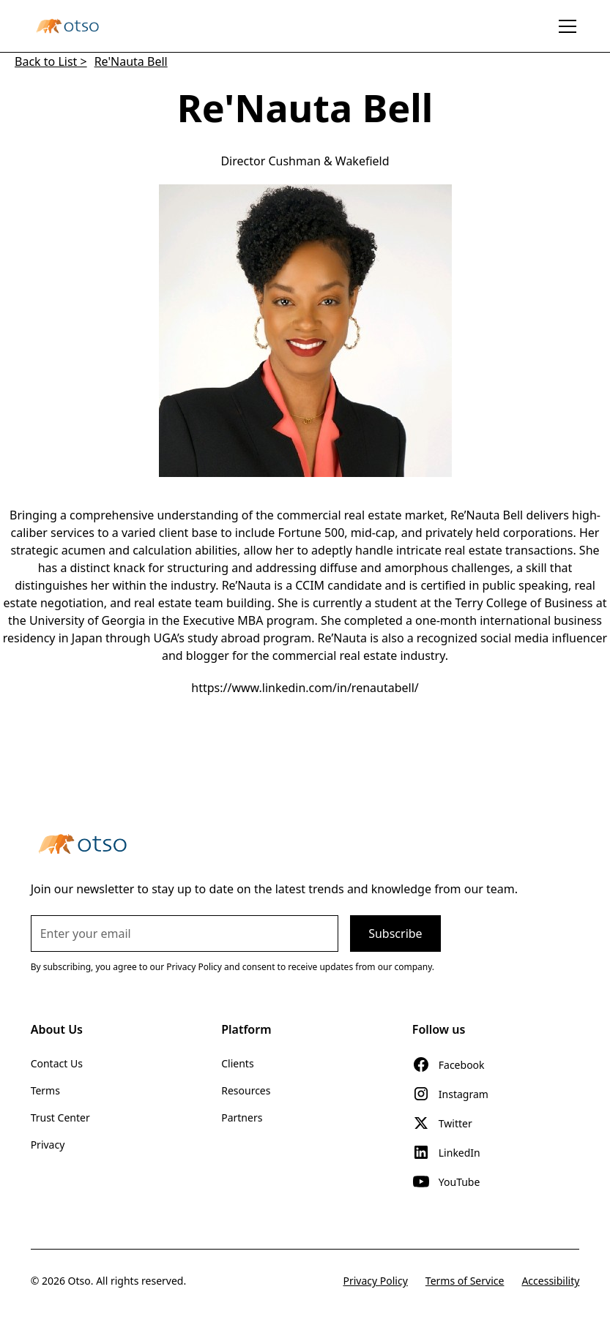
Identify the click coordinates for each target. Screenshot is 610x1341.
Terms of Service (465, 1281)
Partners (241, 1117)
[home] (67, 25)
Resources (245, 1090)
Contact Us (57, 1063)
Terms (45, 1090)
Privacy (48, 1145)
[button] (564, 26)
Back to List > (51, 61)
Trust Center (60, 1117)
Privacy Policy (375, 1281)
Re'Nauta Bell (131, 61)
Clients (237, 1063)
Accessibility (550, 1281)
